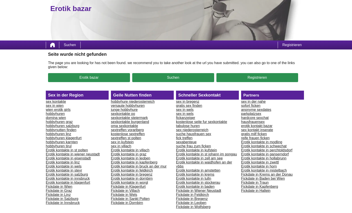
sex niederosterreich (192, 130)
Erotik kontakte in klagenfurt (68, 182)
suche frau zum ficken (193, 146)
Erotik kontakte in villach (130, 150)
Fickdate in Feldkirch (192, 195)
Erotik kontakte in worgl (129, 182)
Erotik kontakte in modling (261, 142)
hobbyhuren (55, 114)
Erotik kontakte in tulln (193, 178)
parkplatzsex (251, 114)
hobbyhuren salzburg (62, 126)
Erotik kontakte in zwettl (260, 162)
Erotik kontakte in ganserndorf (265, 154)
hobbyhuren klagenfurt (63, 138)
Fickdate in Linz (58, 195)
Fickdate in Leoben (191, 203)
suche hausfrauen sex (193, 134)
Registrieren (292, 45)
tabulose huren (188, 126)
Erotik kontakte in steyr (64, 170)
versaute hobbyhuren (128, 106)
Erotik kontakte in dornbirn (132, 178)
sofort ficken (250, 106)
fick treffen (184, 138)
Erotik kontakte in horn (259, 166)
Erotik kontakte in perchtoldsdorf (267, 150)
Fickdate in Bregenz (192, 199)
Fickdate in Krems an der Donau (267, 174)
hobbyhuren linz (58, 134)
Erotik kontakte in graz (128, 154)
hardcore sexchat (255, 118)
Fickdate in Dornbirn (127, 203)
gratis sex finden (189, 106)
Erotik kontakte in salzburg (67, 174)
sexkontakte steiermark (129, 118)
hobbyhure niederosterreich (133, 101)
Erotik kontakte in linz (63, 162)
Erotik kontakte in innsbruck (68, 178)
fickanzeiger (185, 118)
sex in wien (55, 106)
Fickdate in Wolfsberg (193, 207)
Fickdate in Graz (59, 191)
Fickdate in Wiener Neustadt (198, 191)
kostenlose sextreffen (128, 134)
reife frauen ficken (255, 138)
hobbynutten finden (61, 130)
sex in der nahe (253, 101)
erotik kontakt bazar (257, 126)
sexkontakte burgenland (130, 122)
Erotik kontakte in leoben (130, 158)
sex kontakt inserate (257, 130)
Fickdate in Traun (255, 182)
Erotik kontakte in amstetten (198, 170)
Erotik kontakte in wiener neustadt (73, 154)
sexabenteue (186, 142)
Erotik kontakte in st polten (67, 150)
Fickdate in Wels (124, 195)
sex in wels (185, 110)
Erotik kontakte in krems (195, 174)
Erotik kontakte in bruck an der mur (139, 166)
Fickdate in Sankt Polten (130, 199)
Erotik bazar (89, 77)
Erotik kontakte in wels (63, 166)
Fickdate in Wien (59, 186)
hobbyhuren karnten (62, 142)
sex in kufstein (122, 142)
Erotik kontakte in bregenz (131, 174)
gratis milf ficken (254, 134)
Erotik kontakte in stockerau (198, 182)
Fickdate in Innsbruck (63, 203)
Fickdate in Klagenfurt (128, 186)
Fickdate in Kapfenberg (259, 186)
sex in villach (121, 146)
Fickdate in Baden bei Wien (263, 178)
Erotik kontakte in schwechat (264, 146)
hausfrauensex (253, 122)
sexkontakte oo (123, 114)
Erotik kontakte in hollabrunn (263, 158)
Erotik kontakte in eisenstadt (68, 158)
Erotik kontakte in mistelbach (264, 170)
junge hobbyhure (124, 110)
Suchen (70, 45)
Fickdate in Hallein (256, 191)
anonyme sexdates (256, 110)
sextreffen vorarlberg (127, 130)
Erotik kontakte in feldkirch (132, 170)
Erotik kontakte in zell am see (199, 158)
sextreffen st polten (126, 138)
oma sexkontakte (124, 126)
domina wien (56, 118)
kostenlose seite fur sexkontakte (201, 122)
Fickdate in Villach (125, 191)
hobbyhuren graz (59, 122)
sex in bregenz (187, 101)
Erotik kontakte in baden (195, 186)
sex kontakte (56, 101)
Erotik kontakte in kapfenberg (134, 162)
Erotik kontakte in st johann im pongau (206, 154)
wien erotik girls (58, 110)
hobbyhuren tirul (59, 146)
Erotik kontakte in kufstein (196, 150)
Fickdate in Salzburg (62, 199)
